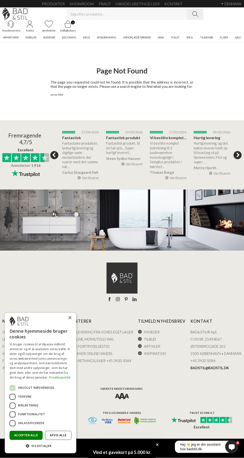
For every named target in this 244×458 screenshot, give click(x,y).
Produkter (53, 3)
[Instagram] (118, 299)
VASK (161, 37)
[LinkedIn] (134, 299)
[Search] (195, 14)
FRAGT (105, 3)
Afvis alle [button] (58, 435)
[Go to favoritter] (49, 26)
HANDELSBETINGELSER (138, 3)
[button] (40, 445)
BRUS (86, 37)
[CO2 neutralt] (145, 421)
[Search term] (127, 14)
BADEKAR (49, 37)
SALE (238, 37)
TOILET (175, 37)
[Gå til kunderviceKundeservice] (10, 26)
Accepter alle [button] (26, 435)
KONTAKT (173, 3)
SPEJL (189, 37)
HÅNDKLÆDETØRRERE (137, 37)
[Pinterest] (126, 299)
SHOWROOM (82, 3)
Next (238, 155)
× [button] (69, 318)
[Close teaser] (157, 444)
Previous (54, 155)
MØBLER (30, 37)
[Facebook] (109, 299)
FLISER (224, 37)
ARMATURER (11, 37)
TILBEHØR (206, 37)
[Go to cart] (68, 26)
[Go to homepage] (15, 14)
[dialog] (40, 383)
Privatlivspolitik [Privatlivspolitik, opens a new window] (60, 377)
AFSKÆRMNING (106, 37)
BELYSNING (69, 37)
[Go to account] (29, 26)
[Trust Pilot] (183, 420)
